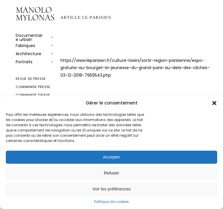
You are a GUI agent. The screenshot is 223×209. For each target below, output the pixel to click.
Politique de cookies (111, 201)
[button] (214, 103)
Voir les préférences (111, 188)
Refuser (111, 172)
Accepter (111, 156)
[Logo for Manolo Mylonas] (36, 13)
